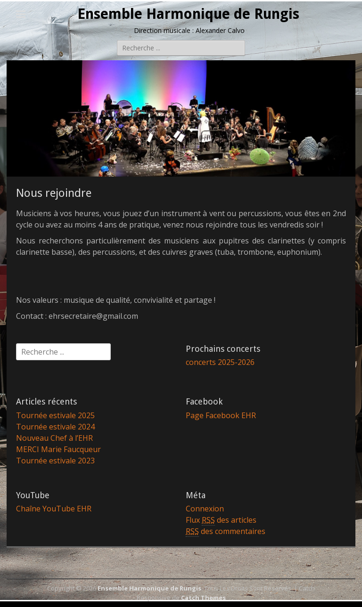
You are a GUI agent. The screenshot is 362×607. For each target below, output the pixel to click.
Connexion (205, 508)
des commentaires (225, 531)
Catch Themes (203, 597)
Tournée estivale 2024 (55, 426)
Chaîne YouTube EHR (53, 508)
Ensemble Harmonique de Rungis (188, 14)
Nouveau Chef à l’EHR (54, 438)
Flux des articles (221, 520)
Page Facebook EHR (221, 415)
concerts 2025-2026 (220, 362)
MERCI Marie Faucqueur (58, 449)
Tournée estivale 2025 (55, 415)
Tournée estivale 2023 (55, 460)
